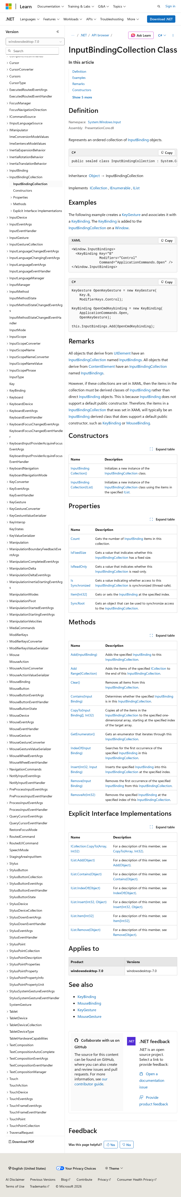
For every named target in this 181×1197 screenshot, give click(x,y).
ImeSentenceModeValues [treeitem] (27, 143)
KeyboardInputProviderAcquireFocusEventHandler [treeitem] (35, 458)
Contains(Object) (125, 879)
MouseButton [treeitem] (19, 688)
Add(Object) (122, 865)
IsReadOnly (79, 566)
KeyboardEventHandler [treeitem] (25, 417)
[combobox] (35, 41)
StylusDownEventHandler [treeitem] (27, 924)
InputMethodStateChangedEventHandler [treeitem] (35, 320)
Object (94, 175)
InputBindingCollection (87, 227)
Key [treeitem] (12, 383)
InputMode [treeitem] (17, 330)
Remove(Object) (124, 934)
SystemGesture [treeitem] (20, 1004)
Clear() (75, 682)
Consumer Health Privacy (135, 1179)
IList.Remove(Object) (85, 929)
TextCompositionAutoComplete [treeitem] (31, 1051)
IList (136, 187)
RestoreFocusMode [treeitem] (23, 829)
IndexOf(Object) (124, 893)
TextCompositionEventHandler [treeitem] (31, 1065)
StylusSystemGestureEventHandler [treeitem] (34, 998)
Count (75, 538)
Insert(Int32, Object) (127, 907)
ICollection (98, 187)
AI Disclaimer (15, 1179)
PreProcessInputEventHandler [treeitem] (30, 796)
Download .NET (161, 19)
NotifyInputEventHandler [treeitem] (27, 782)
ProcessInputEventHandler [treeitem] (28, 809)
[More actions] (173, 35)
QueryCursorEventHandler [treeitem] (28, 823)
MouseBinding (138, 422)
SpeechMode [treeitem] (19, 850)
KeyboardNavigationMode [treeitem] (28, 475)
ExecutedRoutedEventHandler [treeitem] (30, 96)
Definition (79, 71)
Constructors (81, 90)
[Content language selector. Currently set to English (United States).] (27, 1168)
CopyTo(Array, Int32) (128, 851)
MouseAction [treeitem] (19, 661)
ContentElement (102, 366)
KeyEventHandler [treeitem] (21, 495)
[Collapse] (58, 31)
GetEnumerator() (83, 734)
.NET (83, 35)
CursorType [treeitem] (17, 82)
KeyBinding (80, 221)
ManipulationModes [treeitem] (23, 594)
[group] (123, 161)
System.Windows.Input (104, 122)
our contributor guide (90, 1081)
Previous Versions (42, 1179)
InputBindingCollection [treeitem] (30, 184)
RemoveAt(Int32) (83, 794)
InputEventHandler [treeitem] (23, 230)
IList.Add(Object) (83, 860)
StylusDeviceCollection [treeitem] (25, 910)
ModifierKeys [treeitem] (18, 634)
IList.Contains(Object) (86, 874)
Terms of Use (15, 1186)
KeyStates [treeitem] (16, 529)
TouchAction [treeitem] (18, 1085)
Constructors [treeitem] (22, 190)
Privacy (103, 1179)
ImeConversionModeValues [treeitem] (29, 136)
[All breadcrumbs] (73, 35)
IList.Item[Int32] (82, 916)
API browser (100, 35)
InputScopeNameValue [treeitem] (25, 363)
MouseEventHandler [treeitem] (24, 729)
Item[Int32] (79, 594)
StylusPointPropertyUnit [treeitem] (26, 984)
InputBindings (130, 359)
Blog (64, 1179)
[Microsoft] (9, 6)
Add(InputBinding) (84, 654)
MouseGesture (89, 1016)
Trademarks (38, 1186)
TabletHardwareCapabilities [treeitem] (28, 1038)
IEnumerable (120, 187)
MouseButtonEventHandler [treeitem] (29, 702)
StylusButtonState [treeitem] (22, 897)
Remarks (78, 83)
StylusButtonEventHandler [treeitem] (28, 890)
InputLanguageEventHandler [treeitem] (30, 271)
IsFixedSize (78, 552)
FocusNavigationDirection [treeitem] (28, 109)
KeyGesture (131, 214)
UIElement (122, 353)
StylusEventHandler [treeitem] (23, 937)
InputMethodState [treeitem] (22, 298)
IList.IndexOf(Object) (85, 888)
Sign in (170, 6)
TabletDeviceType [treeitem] (21, 1031)
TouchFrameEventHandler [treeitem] (27, 1112)
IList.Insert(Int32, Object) (89, 902)
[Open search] (159, 6)
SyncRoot (78, 603)
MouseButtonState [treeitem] (23, 708)
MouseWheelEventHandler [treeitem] (28, 762)
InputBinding (138, 139)
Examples (79, 77)
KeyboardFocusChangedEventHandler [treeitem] (36, 433)
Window (122, 227)
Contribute (84, 1179)
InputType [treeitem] (16, 377)
